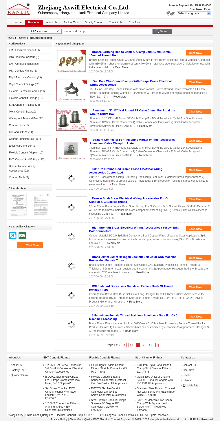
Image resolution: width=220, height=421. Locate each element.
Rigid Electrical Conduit (22, 77)
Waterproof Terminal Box (23, 118)
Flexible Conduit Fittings (23, 98)
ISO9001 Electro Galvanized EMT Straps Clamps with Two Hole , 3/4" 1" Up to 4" (62, 380)
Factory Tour (71, 22)
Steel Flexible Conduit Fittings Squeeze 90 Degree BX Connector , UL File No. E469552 (108, 405)
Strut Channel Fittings (21, 104)
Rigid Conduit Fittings (21, 84)
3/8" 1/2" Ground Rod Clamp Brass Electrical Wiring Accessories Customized (125, 170)
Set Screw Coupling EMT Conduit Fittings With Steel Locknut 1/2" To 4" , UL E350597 (60, 393)
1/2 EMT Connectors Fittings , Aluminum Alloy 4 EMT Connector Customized (62, 407)
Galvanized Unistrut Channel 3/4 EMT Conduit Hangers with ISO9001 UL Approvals (155, 380)
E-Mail (186, 375)
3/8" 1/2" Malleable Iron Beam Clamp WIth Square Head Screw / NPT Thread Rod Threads (154, 405)
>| (158, 345)
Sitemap (187, 380)
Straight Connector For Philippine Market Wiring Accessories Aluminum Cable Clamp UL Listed (132, 141)
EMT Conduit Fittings (21, 63)
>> (150, 345)
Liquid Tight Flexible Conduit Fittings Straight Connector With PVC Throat (109, 368)
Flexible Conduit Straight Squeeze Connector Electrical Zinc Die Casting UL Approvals (109, 380)
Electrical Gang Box (20, 145)
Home (18, 22)
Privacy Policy (15, 415)
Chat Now (196, 9)
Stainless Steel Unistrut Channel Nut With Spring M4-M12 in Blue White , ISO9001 (156, 392)
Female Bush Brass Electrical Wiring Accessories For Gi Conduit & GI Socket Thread (129, 200)
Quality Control (93, 22)
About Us (51, 22)
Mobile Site (190, 385)
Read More (121, 67)
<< (131, 345)
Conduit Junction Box (21, 138)
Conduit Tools (17, 177)
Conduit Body (17, 125)
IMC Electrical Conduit (22, 57)
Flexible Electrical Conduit (24, 91)
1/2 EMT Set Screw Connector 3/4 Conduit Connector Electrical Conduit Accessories (64, 368)
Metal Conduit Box (20, 111)
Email (207, 9)
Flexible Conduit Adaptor (23, 152)
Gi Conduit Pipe (18, 132)
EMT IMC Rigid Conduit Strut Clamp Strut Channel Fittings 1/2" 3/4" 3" (154, 368)
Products (34, 22)
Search (164, 31)
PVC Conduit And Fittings (24, 159)
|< (124, 345)
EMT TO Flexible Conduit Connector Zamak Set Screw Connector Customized (108, 392)
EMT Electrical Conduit (22, 50)
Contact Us (115, 22)
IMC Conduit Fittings (21, 70)
